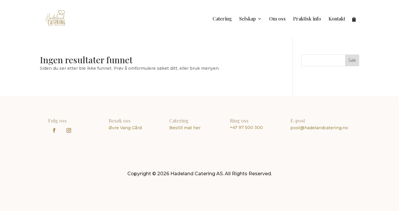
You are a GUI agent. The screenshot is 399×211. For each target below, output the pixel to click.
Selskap (247, 19)
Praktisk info (307, 19)
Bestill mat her (185, 127)
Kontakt (336, 19)
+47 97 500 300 (246, 127)
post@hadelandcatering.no (319, 127)
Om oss (277, 19)
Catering (222, 19)
